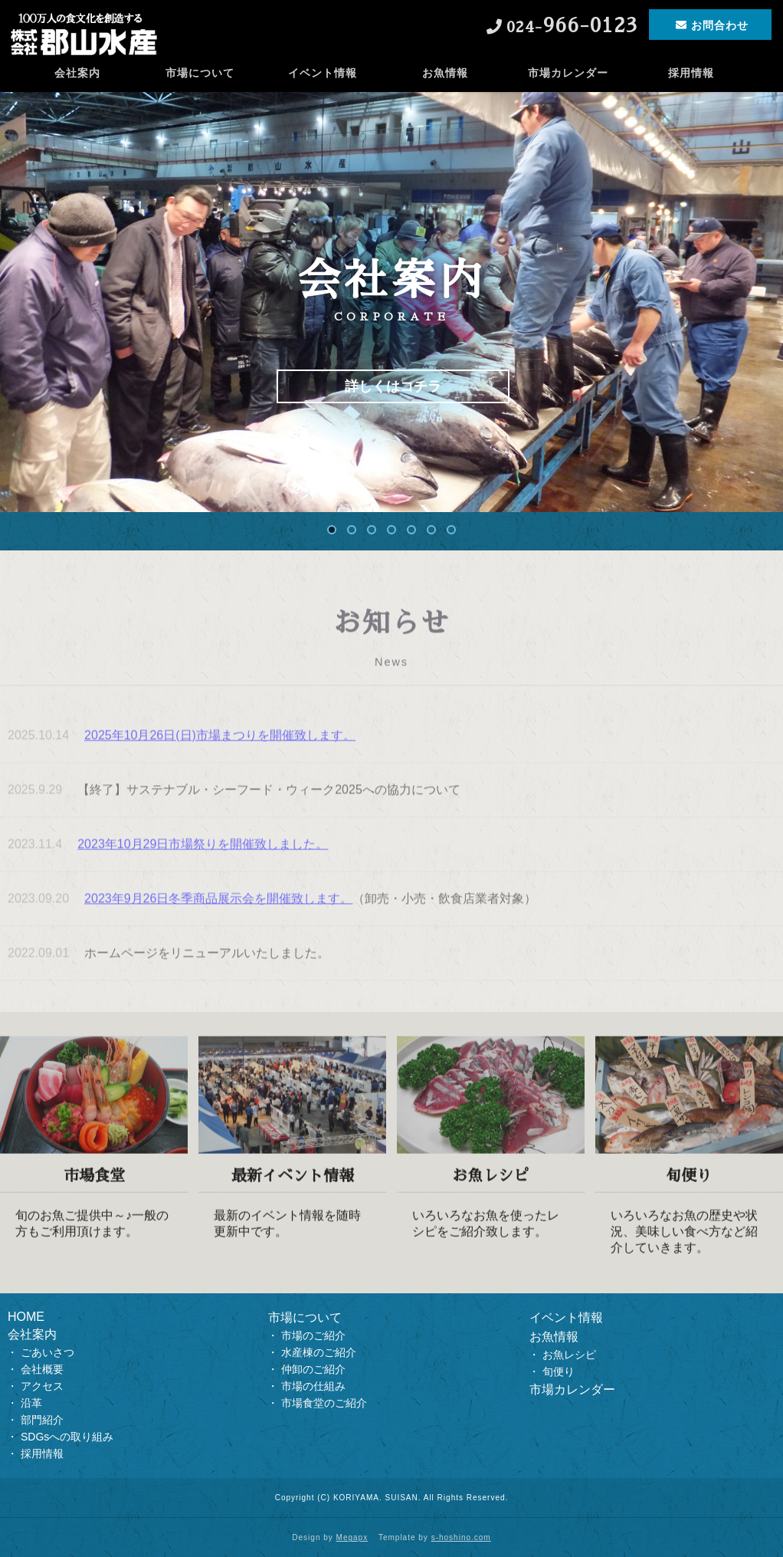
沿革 (31, 1403)
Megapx (352, 1537)
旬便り (558, 1371)
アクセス (42, 1386)
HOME (26, 1316)
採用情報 (691, 73)
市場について (199, 73)
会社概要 (42, 1369)
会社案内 (77, 73)
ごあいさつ (47, 1352)
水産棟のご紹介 (318, 1352)
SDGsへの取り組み (67, 1437)
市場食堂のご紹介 (324, 1403)
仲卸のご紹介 (313, 1369)
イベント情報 (322, 73)
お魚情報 (445, 73)
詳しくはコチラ (393, 386)
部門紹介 (42, 1420)
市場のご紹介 (313, 1335)
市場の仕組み (313, 1386)
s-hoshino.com (461, 1537)
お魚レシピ (569, 1354)
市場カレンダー (568, 73)
